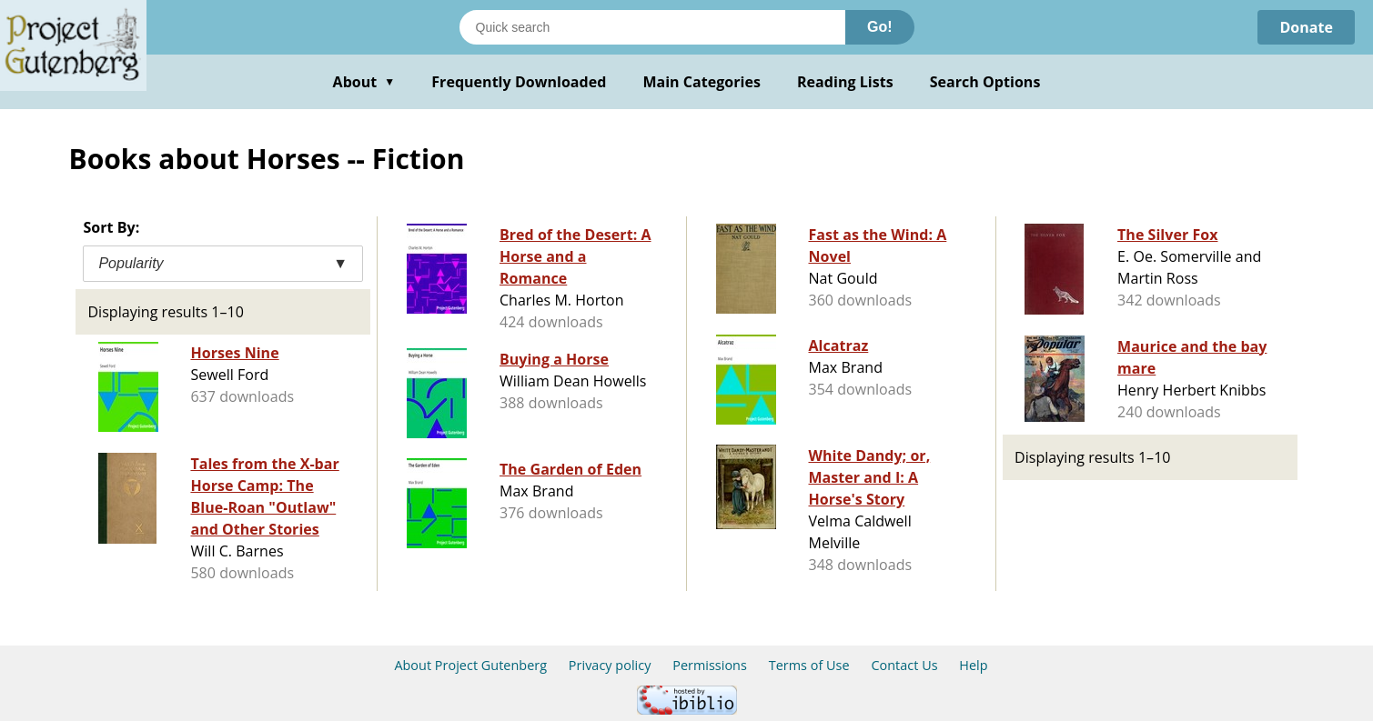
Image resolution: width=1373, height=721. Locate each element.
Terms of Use (809, 665)
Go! (880, 27)
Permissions (709, 665)
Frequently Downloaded (518, 82)
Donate (1306, 27)
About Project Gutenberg (470, 665)
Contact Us (904, 665)
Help (973, 665)
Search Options (985, 82)
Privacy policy (610, 665)
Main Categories (701, 82)
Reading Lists (845, 82)
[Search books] (652, 27)
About (364, 82)
